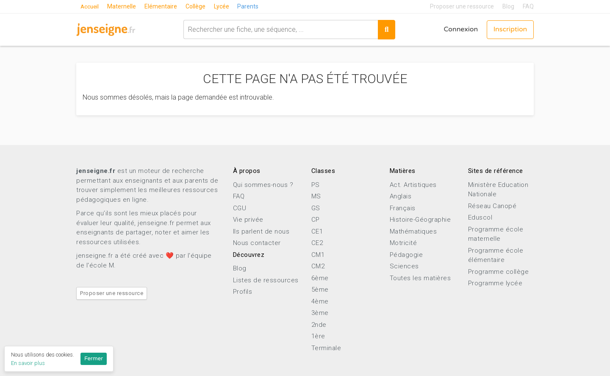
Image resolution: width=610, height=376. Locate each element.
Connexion (460, 29)
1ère (318, 336)
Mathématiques (413, 231)
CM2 (318, 266)
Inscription (510, 29)
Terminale (326, 348)
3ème (320, 313)
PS (315, 185)
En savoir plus (28, 363)
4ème (320, 301)
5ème (320, 289)
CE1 (317, 231)
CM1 (318, 255)
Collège (197, 6)
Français (403, 208)
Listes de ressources (266, 280)
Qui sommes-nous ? (263, 185)
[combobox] (280, 29)
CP (315, 219)
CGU (240, 208)
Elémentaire (162, 6)
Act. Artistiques (413, 185)
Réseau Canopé (492, 206)
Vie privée (248, 219)
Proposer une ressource (462, 6)
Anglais (401, 196)
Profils (242, 291)
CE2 (317, 243)
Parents (249, 6)
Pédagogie (406, 255)
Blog (508, 6)
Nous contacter (257, 243)
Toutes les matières (420, 278)
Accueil (90, 6)
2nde (319, 325)
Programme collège (498, 272)
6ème (320, 278)
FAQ (528, 6)
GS (315, 208)
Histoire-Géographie (420, 219)
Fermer (93, 358)
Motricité (403, 243)
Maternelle (122, 6)
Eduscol (480, 217)
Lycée (222, 6)
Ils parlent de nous (261, 231)
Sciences (404, 266)
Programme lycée (495, 283)
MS (316, 196)
